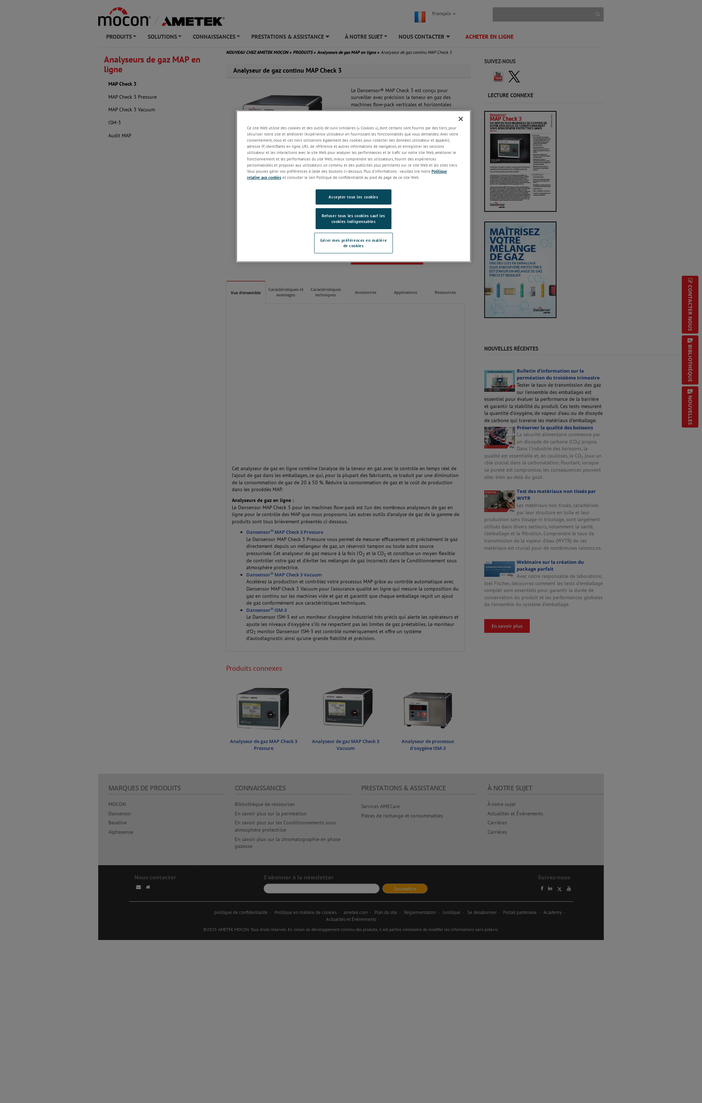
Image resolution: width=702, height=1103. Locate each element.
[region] (353, 186)
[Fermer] (461, 119)
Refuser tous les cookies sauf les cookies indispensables (353, 218)
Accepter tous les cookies (353, 196)
